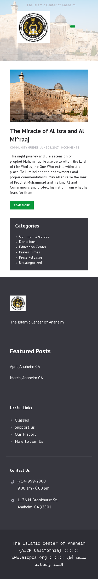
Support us (25, 427)
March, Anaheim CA (26, 377)
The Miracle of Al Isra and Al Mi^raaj (47, 135)
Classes (22, 420)
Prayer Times (29, 252)
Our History (26, 434)
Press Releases (31, 257)
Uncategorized (30, 262)
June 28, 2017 (50, 147)
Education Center (32, 247)
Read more (22, 205)
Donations (27, 242)
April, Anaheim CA (25, 366)
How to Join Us (29, 441)
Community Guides (24, 147)
